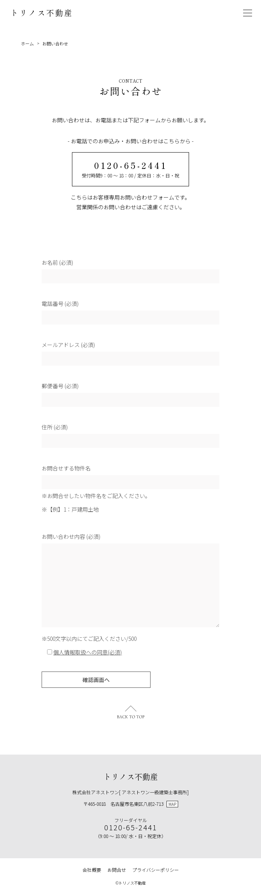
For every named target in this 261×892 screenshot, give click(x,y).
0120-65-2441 (130, 165)
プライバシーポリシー (155, 869)
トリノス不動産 (42, 12)
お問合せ (116, 869)
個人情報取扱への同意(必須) (87, 653)
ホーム (27, 43)
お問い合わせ (55, 43)
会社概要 (91, 869)
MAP (172, 804)
